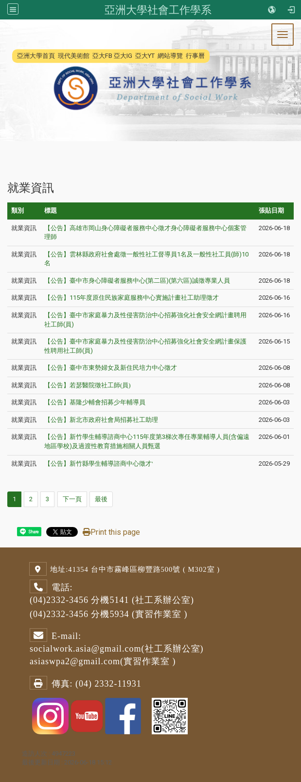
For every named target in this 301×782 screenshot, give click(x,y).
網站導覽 (170, 55)
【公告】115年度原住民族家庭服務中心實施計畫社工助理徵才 (131, 297)
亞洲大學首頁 (36, 55)
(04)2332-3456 (59, 600)
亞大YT (145, 55)
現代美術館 (73, 55)
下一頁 (72, 499)
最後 (101, 499)
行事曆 (195, 55)
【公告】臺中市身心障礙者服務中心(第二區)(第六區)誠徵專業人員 (137, 280)
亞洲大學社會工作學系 (158, 9)
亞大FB (102, 55)
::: (12, 55)
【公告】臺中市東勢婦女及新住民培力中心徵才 (110, 367)
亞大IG (123, 55)
